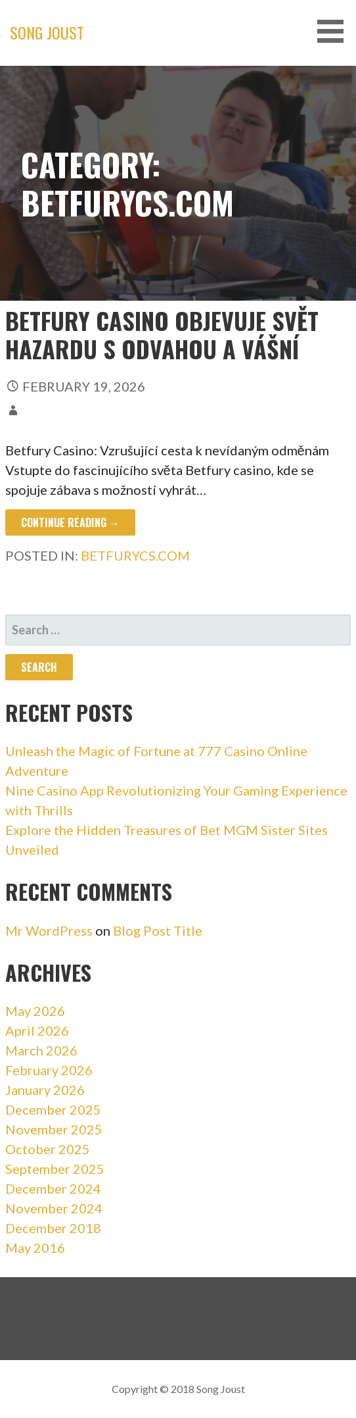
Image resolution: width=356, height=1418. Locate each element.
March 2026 (41, 1050)
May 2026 (35, 1011)
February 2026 (49, 1070)
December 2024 (53, 1188)
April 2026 (37, 1030)
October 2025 (47, 1149)
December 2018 (53, 1228)
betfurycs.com (135, 555)
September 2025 (54, 1169)
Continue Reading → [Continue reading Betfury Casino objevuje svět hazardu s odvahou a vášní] (70, 522)
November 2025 (53, 1129)
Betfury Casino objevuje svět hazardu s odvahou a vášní (162, 334)
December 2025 (53, 1109)
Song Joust (47, 32)
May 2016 (35, 1247)
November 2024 (53, 1208)
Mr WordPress (49, 930)
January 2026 (45, 1090)
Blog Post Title (157, 930)
